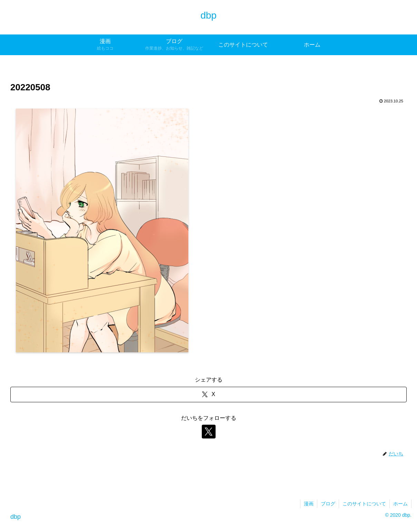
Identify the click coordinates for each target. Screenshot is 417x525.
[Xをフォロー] (209, 431)
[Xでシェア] (208, 394)
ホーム (400, 503)
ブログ (328, 503)
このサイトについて (364, 503)
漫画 (309, 503)
